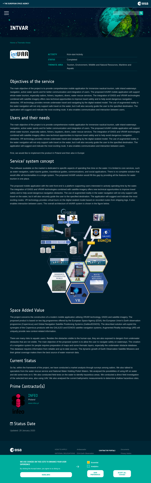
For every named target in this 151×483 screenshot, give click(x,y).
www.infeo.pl (33, 403)
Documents (125, 449)
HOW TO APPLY (61, 449)
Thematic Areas (23, 43)
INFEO (33, 395)
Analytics (94, 468)
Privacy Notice (126, 453)
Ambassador (81, 449)
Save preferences (95, 476)
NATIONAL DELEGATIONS (65, 453)
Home (12, 43)
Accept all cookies (122, 476)
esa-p (101, 456)
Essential (94, 465)
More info (46, 477)
